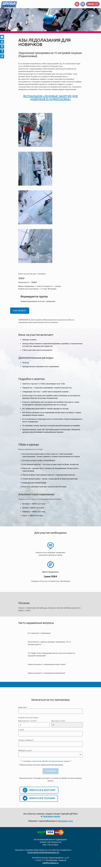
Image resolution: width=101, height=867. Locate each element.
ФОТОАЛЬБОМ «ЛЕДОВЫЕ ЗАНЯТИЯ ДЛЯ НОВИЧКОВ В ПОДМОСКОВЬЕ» (50, 97)
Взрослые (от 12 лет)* (34, 723)
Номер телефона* (50, 743)
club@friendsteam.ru (50, 863)
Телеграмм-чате (65, 821)
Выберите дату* (50, 753)
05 (2, 51)
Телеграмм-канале (51, 816)
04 (2, 47)
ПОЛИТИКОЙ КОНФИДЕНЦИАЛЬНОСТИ (43, 852)
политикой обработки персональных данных (51, 761)
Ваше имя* (50, 710)
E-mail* (50, 732)
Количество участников (28, 717)
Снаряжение (2, 42)
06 (2, 56)
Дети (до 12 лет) (67, 723)
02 (2, 37)
